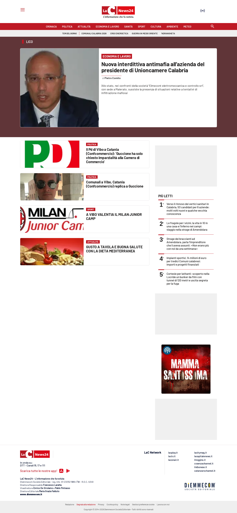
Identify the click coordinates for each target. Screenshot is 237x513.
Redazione (69, 504)
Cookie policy (112, 504)
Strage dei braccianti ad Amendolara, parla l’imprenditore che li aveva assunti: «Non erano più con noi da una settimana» (188, 243)
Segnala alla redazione (86, 504)
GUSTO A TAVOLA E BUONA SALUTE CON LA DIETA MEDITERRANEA (114, 249)
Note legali (125, 504)
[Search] (212, 26)
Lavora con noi (163, 504)
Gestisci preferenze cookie (143, 504)
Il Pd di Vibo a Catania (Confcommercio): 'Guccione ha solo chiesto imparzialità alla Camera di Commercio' (114, 155)
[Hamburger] (22, 10)
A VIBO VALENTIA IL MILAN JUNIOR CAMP (114, 216)
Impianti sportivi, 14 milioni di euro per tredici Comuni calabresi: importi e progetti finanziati (186, 261)
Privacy (101, 504)
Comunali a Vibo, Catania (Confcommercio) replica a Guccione (114, 184)
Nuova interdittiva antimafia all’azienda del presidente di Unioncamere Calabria (152, 67)
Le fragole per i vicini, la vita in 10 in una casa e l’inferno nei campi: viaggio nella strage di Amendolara (187, 226)
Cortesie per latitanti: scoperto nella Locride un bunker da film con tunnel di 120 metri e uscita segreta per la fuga (188, 278)
